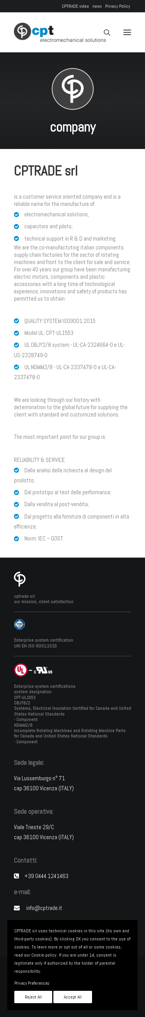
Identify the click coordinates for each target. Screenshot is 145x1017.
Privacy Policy (117, 6)
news (97, 6)
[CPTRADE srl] (60, 32)
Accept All (73, 997)
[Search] (104, 32)
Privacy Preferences (31, 983)
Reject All (33, 997)
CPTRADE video (75, 6)
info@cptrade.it (44, 908)
